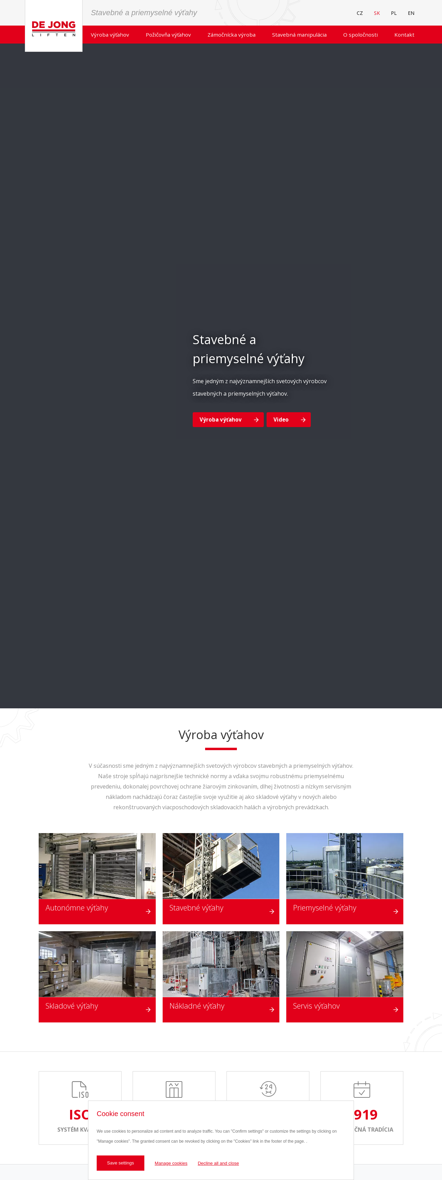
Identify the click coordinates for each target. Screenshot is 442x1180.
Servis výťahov (316, 1006)
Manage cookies (171, 1163)
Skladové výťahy (72, 1006)
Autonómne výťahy (77, 908)
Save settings (120, 1162)
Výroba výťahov (221, 419)
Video (281, 419)
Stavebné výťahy (196, 908)
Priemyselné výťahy (324, 908)
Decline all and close (218, 1163)
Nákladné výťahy (197, 1006)
